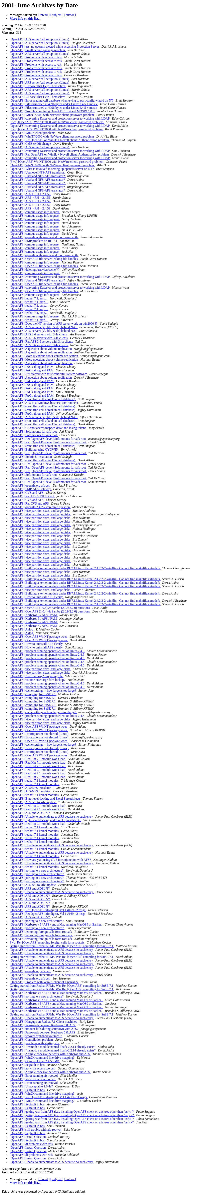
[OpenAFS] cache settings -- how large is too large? (43, 690)
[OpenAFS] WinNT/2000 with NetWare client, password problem (52, 115)
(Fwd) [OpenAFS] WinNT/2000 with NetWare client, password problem (56, 129)
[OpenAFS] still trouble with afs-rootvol (36, 1129)
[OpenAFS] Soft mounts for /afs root (34, 431)
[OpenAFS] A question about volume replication (41, 348)
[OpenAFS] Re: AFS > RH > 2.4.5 (32, 496)
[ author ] (70, 15)
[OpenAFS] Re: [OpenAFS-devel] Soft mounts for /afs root (48, 438)
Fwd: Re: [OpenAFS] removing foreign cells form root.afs (47, 942)
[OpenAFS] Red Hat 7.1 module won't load (38, 759)
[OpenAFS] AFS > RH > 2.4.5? (30, 194)
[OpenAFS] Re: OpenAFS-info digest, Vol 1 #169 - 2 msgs (48, 910)
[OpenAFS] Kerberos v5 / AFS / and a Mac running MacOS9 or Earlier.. (56, 924)
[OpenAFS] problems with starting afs (34, 1043)
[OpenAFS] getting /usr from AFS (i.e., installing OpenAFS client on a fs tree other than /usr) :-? (72, 1111)
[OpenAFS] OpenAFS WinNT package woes (39, 636)
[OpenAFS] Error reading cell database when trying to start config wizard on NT (62, 100)
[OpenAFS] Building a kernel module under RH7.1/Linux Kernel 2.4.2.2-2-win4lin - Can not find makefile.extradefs (85, 568)
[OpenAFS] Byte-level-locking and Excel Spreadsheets (45, 798)
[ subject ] (56, 15)
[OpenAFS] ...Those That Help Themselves (38, 86)
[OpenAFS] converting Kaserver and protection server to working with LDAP (60, 118)
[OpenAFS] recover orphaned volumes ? (36, 1036)
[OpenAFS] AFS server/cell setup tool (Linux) (40, 39)
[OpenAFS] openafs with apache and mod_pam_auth (44, 237)
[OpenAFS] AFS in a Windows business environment (44, 402)
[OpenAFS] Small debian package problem (38, 50)
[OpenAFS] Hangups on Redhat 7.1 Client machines (44, 1021)
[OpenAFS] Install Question (28, 1136)
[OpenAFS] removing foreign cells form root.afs (41, 931)
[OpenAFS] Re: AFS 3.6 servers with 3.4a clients (42, 341)
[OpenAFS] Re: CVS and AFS (30, 503)
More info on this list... (25, 18)
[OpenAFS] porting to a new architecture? (37, 870)
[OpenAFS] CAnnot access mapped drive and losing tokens (48, 428)
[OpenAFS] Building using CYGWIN (34, 449)
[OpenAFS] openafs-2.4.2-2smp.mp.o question (40, 507)
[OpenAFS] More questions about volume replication (44, 356)
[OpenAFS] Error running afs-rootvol (34, 1075)
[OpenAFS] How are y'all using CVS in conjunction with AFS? (51, 859)
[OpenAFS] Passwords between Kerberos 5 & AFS (43, 1025)
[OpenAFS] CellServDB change (31, 143)
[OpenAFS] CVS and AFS (27, 492)
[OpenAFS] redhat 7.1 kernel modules (34, 780)
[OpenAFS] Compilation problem (32, 1039)
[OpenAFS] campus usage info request (35, 212)
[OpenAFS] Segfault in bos (27, 1064)
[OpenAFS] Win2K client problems (33, 133)
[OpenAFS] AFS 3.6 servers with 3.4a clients (39, 334)
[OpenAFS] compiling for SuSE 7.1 (33, 694)
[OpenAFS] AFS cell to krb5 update (33, 802)
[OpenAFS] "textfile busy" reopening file (36, 676)
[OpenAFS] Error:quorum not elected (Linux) (39, 733)
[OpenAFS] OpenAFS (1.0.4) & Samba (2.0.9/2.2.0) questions (50, 607)
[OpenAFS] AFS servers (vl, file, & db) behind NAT (44, 327)
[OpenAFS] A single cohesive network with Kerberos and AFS (50, 1054)
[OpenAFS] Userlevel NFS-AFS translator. (38, 172)
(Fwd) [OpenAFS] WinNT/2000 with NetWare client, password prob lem (57, 122)
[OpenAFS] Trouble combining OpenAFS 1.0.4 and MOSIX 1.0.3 (52, 111)
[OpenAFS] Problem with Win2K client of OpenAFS (44, 982)
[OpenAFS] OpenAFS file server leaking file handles (44, 258)
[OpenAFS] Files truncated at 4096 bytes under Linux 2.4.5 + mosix (54, 104)
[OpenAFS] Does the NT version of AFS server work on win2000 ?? (54, 323)
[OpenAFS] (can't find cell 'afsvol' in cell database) (43, 399)
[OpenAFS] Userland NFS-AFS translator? (38, 176)
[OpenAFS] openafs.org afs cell (30, 485)
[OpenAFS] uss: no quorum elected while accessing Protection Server (55, 46)
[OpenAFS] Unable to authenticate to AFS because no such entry (52, 816)
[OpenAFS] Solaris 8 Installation (31, 456)
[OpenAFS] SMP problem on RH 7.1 (34, 240)
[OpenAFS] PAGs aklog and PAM (32, 366)
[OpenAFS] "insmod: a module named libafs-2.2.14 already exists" (53, 1046)
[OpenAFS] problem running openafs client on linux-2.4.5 (47, 651)
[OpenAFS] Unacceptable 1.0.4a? (32, 1086)
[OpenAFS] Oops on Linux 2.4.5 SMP (35, 1061)
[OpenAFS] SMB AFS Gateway (31, 489)
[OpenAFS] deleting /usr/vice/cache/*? (35, 269)
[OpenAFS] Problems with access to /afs (36, 57)
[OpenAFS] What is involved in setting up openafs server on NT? (52, 169)
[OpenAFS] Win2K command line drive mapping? (42, 1057)
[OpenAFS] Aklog (22, 629)
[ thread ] (44, 15)
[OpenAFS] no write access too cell (33, 1068)
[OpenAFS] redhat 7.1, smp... (29, 298)
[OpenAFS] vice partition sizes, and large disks (40, 510)
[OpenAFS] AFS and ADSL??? (30, 813)
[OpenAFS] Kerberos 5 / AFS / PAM (34, 615)
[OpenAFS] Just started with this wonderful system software (49, 374)
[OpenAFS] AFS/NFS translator (30, 787)
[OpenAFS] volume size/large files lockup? (38, 679)
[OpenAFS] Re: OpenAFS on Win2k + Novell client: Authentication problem (60, 140)
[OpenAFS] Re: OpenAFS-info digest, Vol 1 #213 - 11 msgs (49, 1097)
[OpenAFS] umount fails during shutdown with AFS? (44, 1028)
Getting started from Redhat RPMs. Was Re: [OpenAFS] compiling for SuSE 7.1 (62, 946)
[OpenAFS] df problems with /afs (31, 1144)
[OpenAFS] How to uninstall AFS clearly (36, 597)
